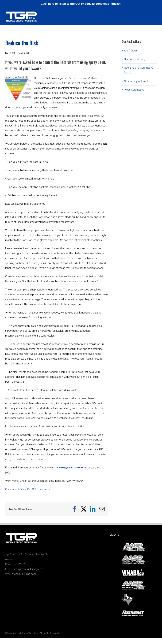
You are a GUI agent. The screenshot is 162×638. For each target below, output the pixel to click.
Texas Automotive (134, 89)
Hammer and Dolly (135, 59)
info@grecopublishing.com (28, 569)
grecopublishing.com (24, 574)
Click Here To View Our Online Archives (27, 489)
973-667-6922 (21, 564)
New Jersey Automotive (137, 81)
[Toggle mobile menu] (155, 13)
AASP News (130, 50)
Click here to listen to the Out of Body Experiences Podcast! (81, 3)
